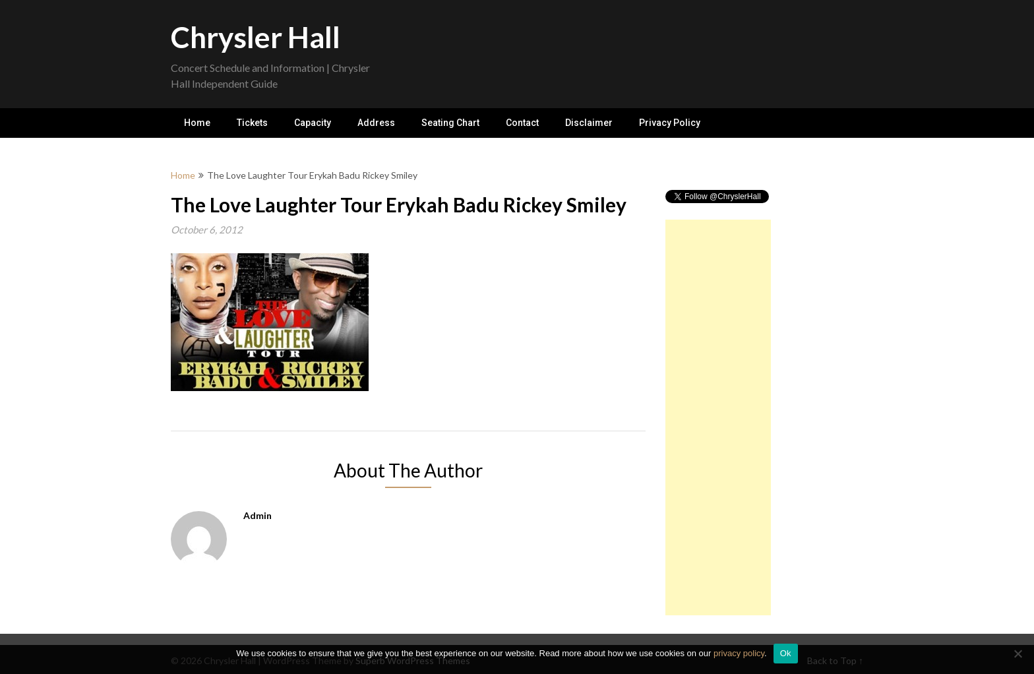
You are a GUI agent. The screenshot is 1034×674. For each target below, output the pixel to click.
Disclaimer (589, 122)
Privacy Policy (669, 122)
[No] (1017, 653)
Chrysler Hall (255, 37)
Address (376, 122)
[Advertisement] (718, 417)
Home (197, 122)
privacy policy (739, 653)
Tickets (252, 122)
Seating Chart (450, 122)
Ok (785, 653)
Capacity (312, 122)
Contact (522, 122)
